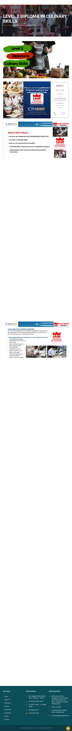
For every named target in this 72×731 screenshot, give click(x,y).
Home (6, 696)
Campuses (7, 713)
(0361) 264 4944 (56, 707)
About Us (7, 700)
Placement (7, 709)
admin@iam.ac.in (34, 710)
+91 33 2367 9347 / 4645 (36, 701)
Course (6, 706)
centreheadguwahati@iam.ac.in (61, 715)
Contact (6, 719)
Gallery (6, 716)
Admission (7, 703)
